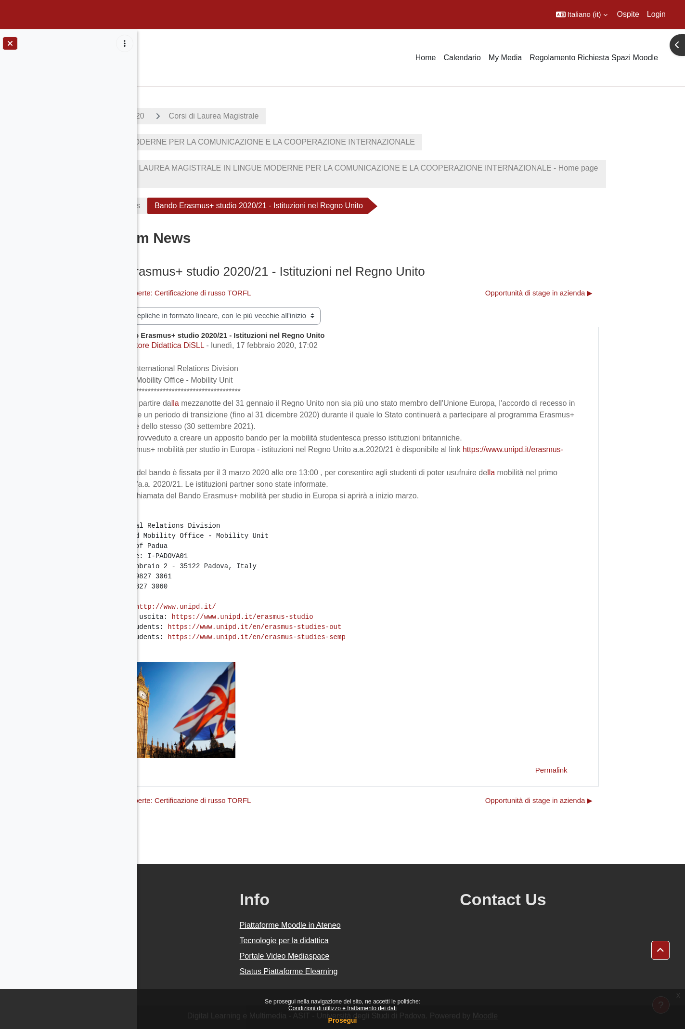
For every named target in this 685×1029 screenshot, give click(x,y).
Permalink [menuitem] (619, 770)
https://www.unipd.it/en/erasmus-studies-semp (326, 637)
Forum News (187, 205)
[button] (581, 14)
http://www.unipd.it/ (244, 607)
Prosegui (342, 1020)
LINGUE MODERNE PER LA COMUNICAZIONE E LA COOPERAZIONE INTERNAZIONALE (325, 142)
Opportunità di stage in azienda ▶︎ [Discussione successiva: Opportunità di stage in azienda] (607, 293)
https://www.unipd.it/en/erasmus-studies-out (324, 627)
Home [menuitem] (425, 57)
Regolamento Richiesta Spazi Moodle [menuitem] (594, 57)
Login (656, 14)
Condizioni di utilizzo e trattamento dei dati (342, 1008)
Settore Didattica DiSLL (233, 345)
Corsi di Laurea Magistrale (283, 116)
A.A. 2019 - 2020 (184, 116)
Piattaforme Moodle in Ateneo (381, 925)
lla (244, 403)
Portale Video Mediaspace (376, 956)
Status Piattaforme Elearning (380, 971)
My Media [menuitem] (505, 57)
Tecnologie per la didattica (375, 940)
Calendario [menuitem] (461, 57)
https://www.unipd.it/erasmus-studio (311, 617)
